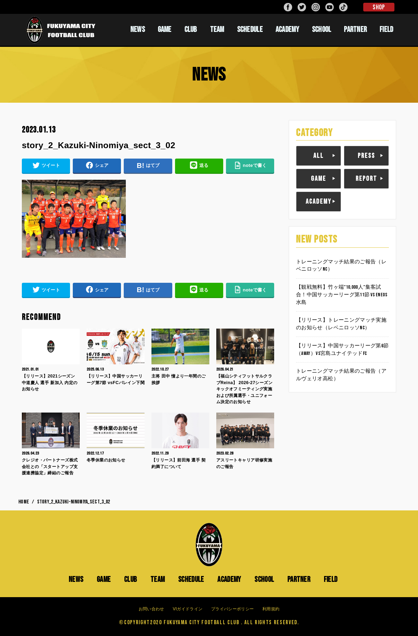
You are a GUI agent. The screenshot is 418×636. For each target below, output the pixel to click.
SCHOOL (321, 29)
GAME (165, 29)
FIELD (386, 29)
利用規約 (270, 609)
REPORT (366, 179)
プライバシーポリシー (232, 609)
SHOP (379, 7)
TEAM (217, 29)
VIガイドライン (187, 609)
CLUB (190, 29)
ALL (318, 156)
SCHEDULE (250, 29)
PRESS (366, 156)
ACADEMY (287, 29)
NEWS (137, 29)
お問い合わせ (151, 609)
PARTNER (355, 29)
